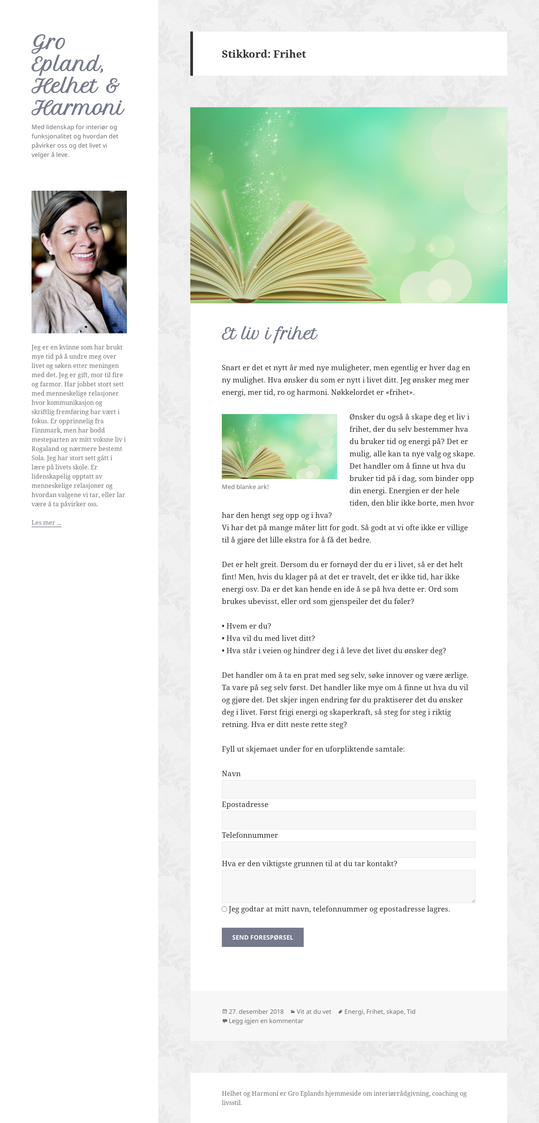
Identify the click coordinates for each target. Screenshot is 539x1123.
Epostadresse (245, 804)
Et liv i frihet (269, 333)
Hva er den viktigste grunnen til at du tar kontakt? (310, 863)
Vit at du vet (314, 1011)
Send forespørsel (262, 937)
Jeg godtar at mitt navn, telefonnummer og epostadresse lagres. (336, 909)
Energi (353, 1011)
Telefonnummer (250, 835)
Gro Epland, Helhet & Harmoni (78, 75)
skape (395, 1011)
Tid (411, 1011)
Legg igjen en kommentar (266, 1021)
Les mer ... (47, 522)
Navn (231, 774)
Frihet (374, 1011)
